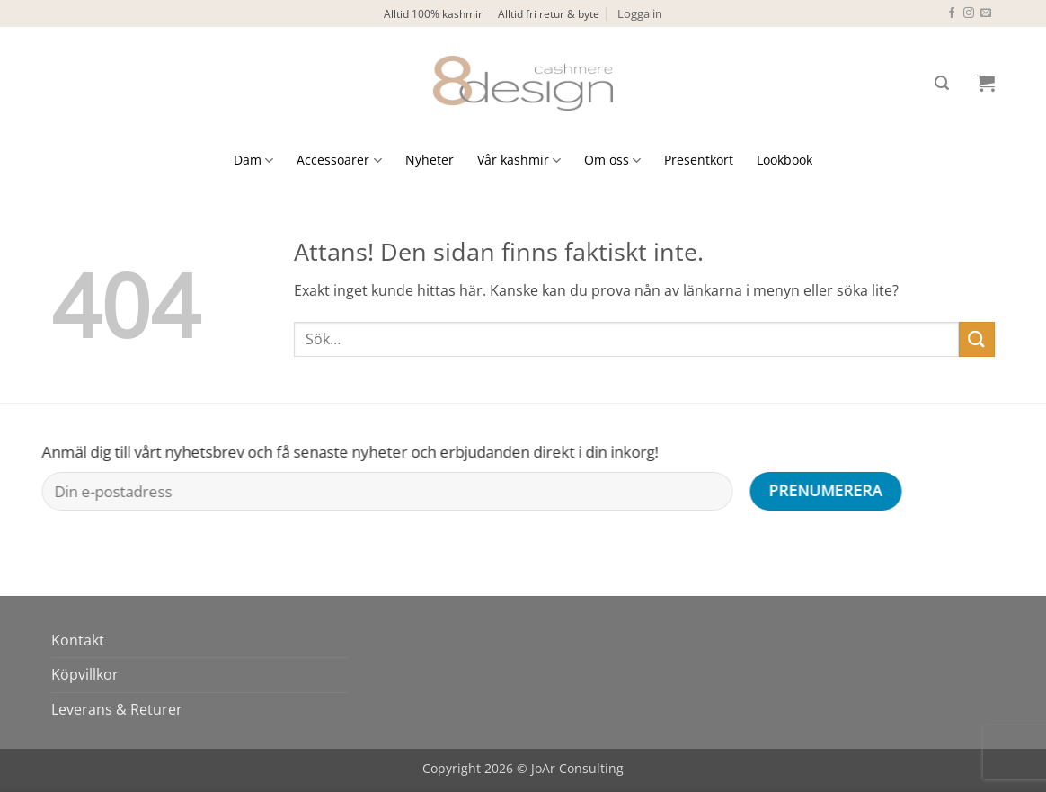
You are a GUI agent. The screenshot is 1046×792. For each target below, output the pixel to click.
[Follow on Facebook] (951, 13)
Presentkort (698, 159)
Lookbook (784, 159)
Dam (253, 160)
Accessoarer (339, 160)
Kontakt (77, 640)
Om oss (612, 160)
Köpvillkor (85, 674)
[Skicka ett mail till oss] (985, 13)
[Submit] (977, 339)
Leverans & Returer (116, 709)
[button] (639, 13)
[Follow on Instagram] (968, 13)
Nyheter (429, 159)
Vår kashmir (519, 160)
